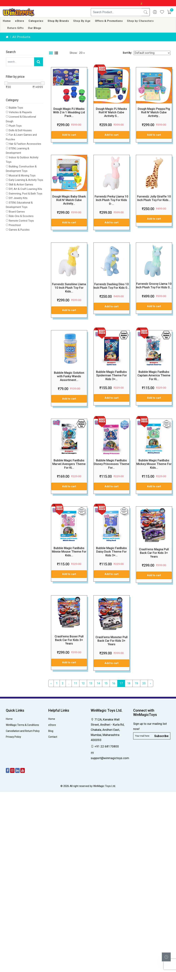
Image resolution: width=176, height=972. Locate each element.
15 (106, 683)
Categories (35, 20)
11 (75, 683)
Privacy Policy (13, 736)
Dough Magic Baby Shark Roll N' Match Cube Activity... (69, 200)
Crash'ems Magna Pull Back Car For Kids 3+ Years (154, 552)
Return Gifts (15, 28)
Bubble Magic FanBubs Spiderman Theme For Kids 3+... (111, 375)
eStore (19, 20)
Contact (52, 736)
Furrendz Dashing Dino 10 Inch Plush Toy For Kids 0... (111, 285)
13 (90, 683)
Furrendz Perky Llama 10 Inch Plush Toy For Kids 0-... (111, 200)
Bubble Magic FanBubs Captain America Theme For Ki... (153, 375)
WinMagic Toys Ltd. (104, 786)
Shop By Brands (58, 20)
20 (144, 683)
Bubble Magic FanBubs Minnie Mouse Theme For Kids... (69, 551)
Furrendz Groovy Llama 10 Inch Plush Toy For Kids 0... (154, 285)
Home (7, 20)
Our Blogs (34, 28)
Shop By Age (82, 20)
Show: (74, 53)
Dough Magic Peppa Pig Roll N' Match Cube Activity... (154, 112)
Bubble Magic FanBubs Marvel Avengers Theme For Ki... (69, 464)
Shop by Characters (140, 20)
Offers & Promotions (109, 20)
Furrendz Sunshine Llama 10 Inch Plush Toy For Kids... (69, 287)
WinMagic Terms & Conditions (22, 725)
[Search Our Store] (20, 61)
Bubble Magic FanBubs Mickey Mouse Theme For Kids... (154, 464)
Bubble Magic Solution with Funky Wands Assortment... (69, 376)
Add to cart (69, 134)
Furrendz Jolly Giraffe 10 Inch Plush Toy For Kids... (154, 198)
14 (98, 683)
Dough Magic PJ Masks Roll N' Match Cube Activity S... (111, 112)
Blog (50, 731)
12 (83, 683)
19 (136, 683)
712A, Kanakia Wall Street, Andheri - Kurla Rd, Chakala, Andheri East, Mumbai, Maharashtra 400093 (107, 730)
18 (128, 683)
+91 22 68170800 (105, 746)
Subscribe (161, 736)
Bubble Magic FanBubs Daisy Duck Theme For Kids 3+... (111, 551)
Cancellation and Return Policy (23, 731)
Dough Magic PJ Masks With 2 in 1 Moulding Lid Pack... (69, 112)
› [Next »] (150, 683)
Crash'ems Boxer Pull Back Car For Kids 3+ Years (69, 640)
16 (113, 683)
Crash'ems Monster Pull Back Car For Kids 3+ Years (112, 640)
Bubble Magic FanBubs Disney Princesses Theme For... (111, 464)
